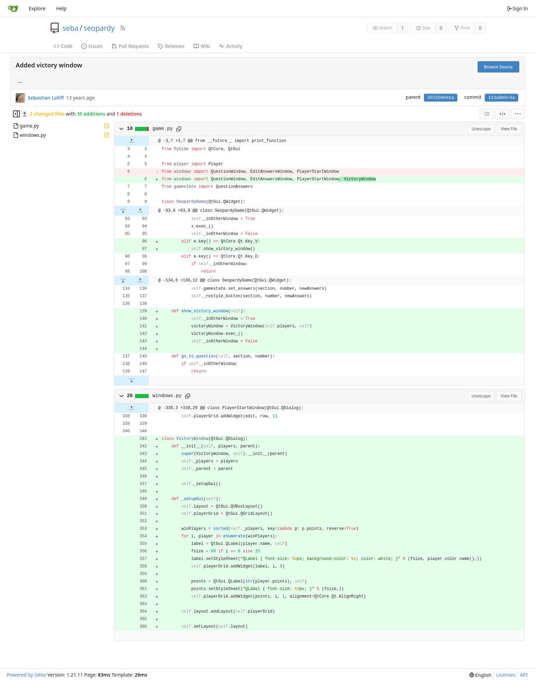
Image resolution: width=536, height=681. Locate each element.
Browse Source (498, 67)
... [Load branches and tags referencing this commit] (20, 82)
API (523, 674)
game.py (162, 128)
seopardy (99, 28)
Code (63, 46)
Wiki (201, 46)
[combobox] (487, 114)
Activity (230, 46)
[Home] (13, 8)
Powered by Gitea (26, 674)
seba (71, 28)
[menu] (518, 114)
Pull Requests (130, 46)
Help (61, 8)
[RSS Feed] (123, 28)
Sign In (517, 8)
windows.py (167, 395)
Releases (171, 46)
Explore (37, 8)
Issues (92, 46)
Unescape (481, 129)
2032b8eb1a (440, 97)
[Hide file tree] (16, 114)
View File (508, 129)
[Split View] (502, 114)
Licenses (505, 674)
